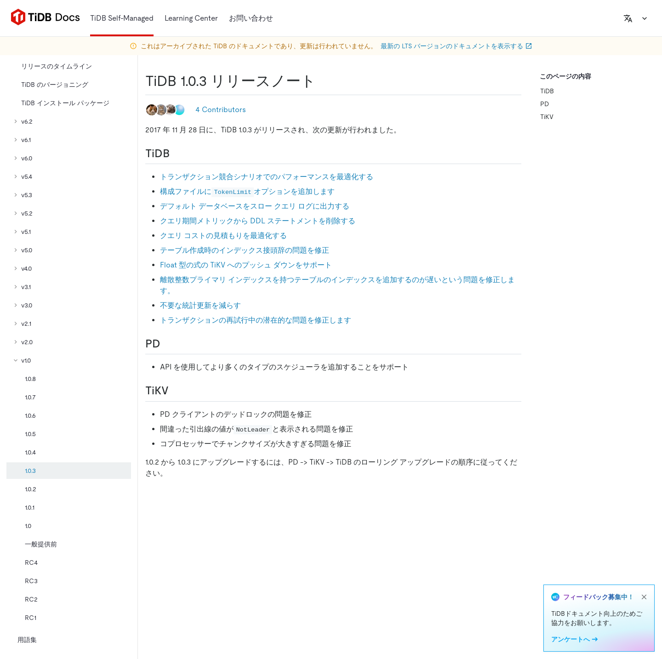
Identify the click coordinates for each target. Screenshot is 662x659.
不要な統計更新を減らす (200, 305)
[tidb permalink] (177, 153)
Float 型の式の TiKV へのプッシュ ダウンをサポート (246, 265)
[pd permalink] (167, 343)
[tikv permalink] (176, 390)
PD (544, 104)
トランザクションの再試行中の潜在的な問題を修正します (255, 320)
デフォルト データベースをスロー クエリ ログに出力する (254, 206)
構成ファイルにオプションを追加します (247, 191)
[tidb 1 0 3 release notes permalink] (323, 81)
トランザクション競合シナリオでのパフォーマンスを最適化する (266, 176)
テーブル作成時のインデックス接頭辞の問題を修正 (244, 250)
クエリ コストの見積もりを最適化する (223, 235)
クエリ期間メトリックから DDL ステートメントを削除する (257, 220)
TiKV (547, 116)
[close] (644, 597)
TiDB (547, 91)
